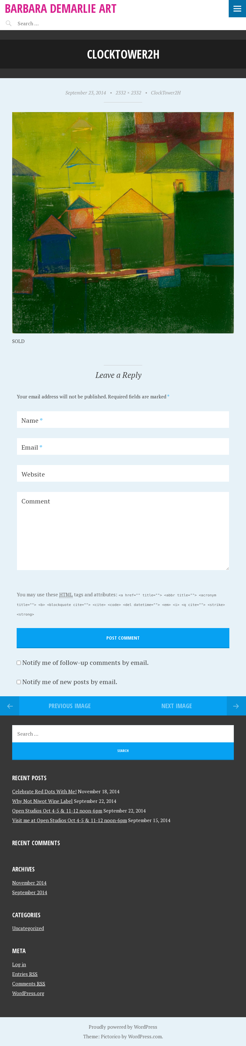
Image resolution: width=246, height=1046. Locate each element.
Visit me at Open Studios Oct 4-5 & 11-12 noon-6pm (69, 820)
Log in (19, 964)
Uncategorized (28, 928)
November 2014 (29, 882)
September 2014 (29, 892)
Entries (24, 974)
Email (31, 447)
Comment (35, 501)
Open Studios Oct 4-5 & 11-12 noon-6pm (57, 810)
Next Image (176, 705)
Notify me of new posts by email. (69, 681)
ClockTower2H (166, 92)
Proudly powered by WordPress (123, 1027)
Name (32, 420)
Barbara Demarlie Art (61, 8)
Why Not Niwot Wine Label (42, 801)
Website (33, 474)
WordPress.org (28, 993)
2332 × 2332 (128, 92)
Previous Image (70, 705)
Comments (28, 983)
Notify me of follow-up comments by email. (85, 662)
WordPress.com (145, 1036)
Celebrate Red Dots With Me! (44, 791)
